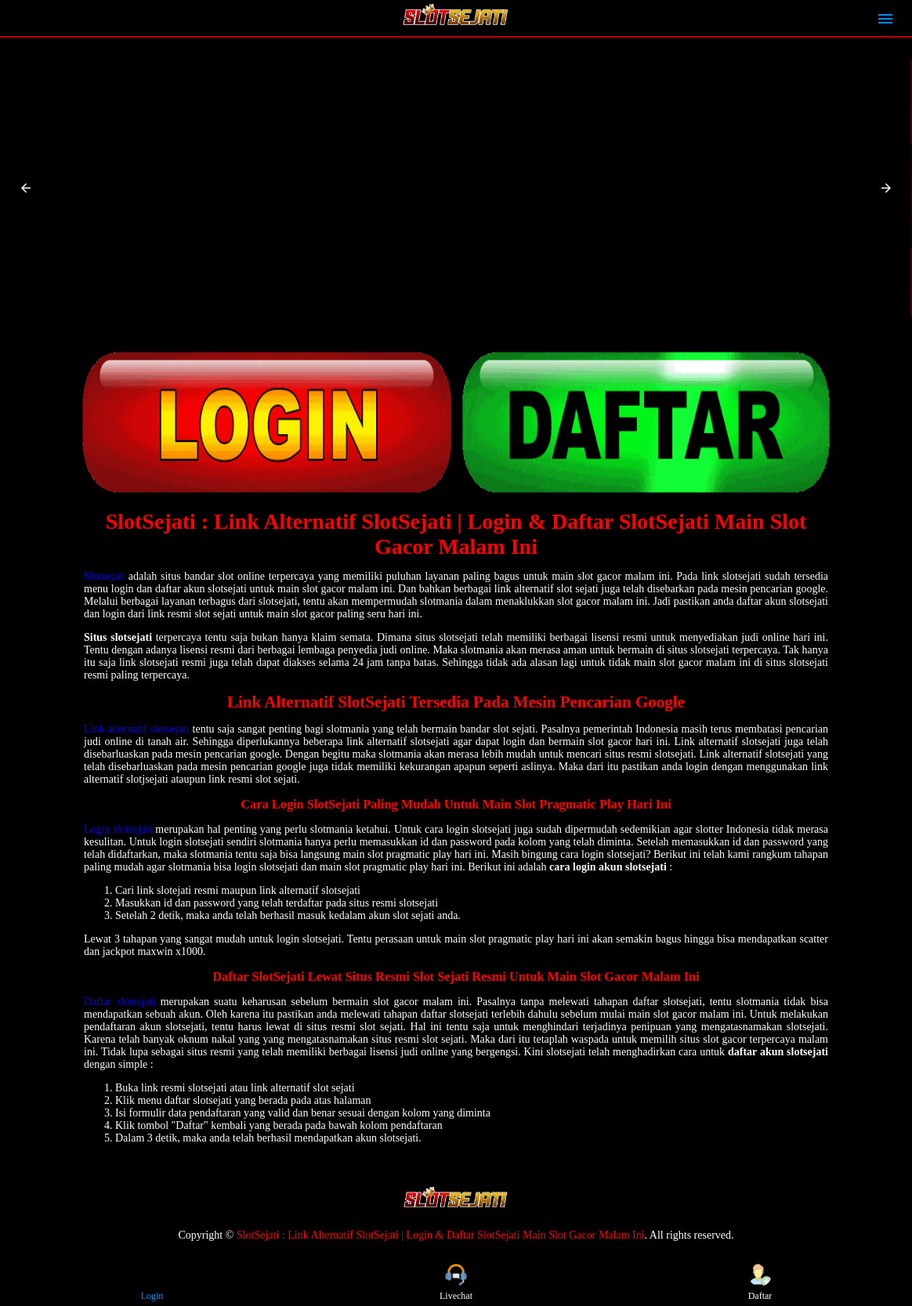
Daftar (760, 1282)
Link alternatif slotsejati (137, 729)
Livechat (456, 1282)
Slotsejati (104, 576)
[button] (26, 188)
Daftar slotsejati (120, 1002)
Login (152, 1282)
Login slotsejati (118, 829)
